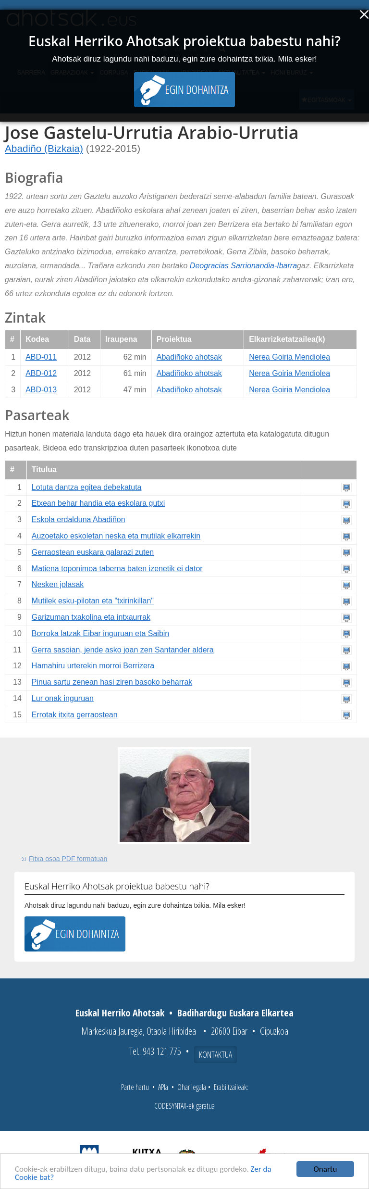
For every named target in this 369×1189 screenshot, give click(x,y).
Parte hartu (135, 1087)
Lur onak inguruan (63, 698)
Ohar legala (191, 1087)
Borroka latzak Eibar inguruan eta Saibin (100, 633)
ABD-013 (41, 390)
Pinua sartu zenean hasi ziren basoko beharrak (112, 682)
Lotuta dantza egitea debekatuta (87, 487)
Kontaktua (215, 1054)
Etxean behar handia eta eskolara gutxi (98, 503)
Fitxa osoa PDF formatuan (68, 859)
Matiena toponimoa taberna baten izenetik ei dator (117, 568)
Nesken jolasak (58, 584)
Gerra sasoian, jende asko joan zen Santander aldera (123, 650)
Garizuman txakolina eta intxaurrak (91, 617)
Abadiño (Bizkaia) (44, 148)
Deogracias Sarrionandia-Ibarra (243, 266)
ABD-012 (41, 373)
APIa (163, 1087)
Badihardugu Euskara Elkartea (235, 1012)
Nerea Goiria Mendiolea (289, 357)
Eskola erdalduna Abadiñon (78, 519)
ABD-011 (41, 357)
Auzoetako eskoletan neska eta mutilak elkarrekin (116, 536)
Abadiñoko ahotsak (189, 357)
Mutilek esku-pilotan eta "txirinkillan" (93, 601)
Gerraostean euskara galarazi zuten (93, 552)
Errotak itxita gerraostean (75, 715)
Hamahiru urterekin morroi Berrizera (93, 666)
